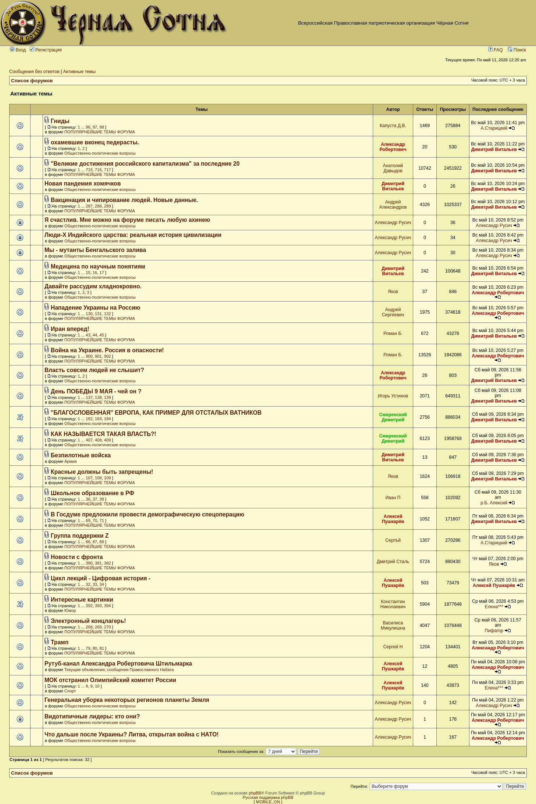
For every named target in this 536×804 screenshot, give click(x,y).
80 (95, 648)
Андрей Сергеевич (393, 312)
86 (88, 542)
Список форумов (32, 80)
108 (98, 478)
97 (95, 127)
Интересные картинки (82, 599)
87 (95, 542)
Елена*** (494, 606)
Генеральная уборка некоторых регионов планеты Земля (126, 700)
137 (89, 397)
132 (107, 313)
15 (88, 272)
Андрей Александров (393, 204)
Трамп (59, 642)
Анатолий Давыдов (393, 168)
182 (89, 419)
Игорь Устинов (393, 396)
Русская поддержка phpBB (268, 797)
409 (107, 440)
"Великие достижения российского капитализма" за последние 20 (145, 164)
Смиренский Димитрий (393, 417)
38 (102, 499)
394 (107, 605)
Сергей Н (393, 646)
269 (98, 627)
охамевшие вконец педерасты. (95, 142)
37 (95, 499)
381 (98, 563)
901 (98, 356)
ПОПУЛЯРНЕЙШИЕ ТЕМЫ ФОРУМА (99, 132)
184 (107, 419)
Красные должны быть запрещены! (102, 472)
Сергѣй (393, 540)
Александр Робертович (392, 147)
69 (88, 520)
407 (89, 440)
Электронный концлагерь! (88, 621)
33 (95, 584)
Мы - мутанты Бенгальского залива (95, 250)
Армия (70, 461)
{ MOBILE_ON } (268, 802)
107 (89, 478)
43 (88, 335)
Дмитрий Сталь (393, 561)
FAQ (495, 50)
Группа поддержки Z (80, 536)
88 (102, 542)
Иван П (392, 497)
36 (88, 499)
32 (88, 584)
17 (102, 272)
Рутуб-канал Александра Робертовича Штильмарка (118, 663)
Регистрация (46, 50)
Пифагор (494, 630)
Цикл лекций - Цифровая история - (100, 578)
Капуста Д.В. (393, 125)
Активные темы (79, 71)
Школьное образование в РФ (92, 493)
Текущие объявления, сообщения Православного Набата (119, 669)
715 (89, 169)
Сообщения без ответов (34, 71)
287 (89, 206)
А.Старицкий (493, 128)
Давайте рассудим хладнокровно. (93, 286)
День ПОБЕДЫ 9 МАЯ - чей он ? (96, 391)
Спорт (70, 691)
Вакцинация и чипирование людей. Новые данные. (124, 200)
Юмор (70, 610)
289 (107, 206)
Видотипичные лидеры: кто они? (92, 716)
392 (89, 605)
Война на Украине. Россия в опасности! (107, 350)
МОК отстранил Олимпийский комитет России (110, 680)
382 (107, 563)
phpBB (255, 793)
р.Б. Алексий (493, 502)
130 (89, 313)
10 (97, 686)
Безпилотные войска (81, 455)
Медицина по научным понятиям (98, 266)
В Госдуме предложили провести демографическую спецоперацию (147, 514)
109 (107, 478)
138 (98, 397)
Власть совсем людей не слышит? (94, 370)
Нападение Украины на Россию (95, 307)
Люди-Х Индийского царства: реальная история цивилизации (132, 235)
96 (88, 127)
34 (102, 584)
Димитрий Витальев (494, 149)
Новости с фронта (77, 557)
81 (102, 648)
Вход (18, 50)
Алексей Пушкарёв (393, 519)
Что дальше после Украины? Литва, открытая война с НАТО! (131, 734)
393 (98, 605)
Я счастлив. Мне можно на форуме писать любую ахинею (127, 220)
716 (98, 169)
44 (95, 335)
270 (107, 627)
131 (98, 313)
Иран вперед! (70, 329)
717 (107, 169)
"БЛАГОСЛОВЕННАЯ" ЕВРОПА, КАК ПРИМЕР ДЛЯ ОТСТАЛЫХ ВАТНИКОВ (156, 413)
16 (95, 272)
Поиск (517, 50)
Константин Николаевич (393, 604)
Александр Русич (393, 222)
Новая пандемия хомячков (82, 183)
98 (102, 127)
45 (102, 335)
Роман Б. (393, 333)
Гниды (60, 121)
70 (95, 520)
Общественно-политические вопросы (100, 153)
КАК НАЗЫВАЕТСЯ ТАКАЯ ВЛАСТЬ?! (103, 434)
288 (98, 206)
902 (107, 356)
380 (89, 563)
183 (98, 419)
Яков (393, 291)
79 (88, 648)
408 (98, 440)
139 (107, 397)
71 (102, 520)
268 (89, 627)
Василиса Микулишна (393, 625)
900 (89, 356)
